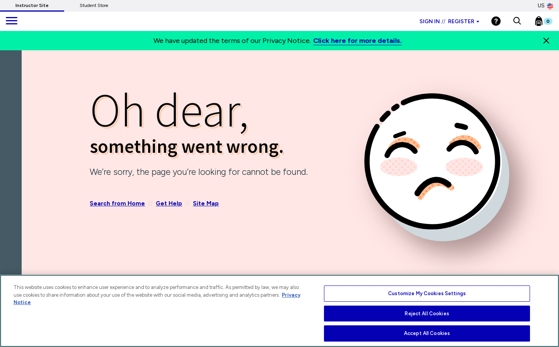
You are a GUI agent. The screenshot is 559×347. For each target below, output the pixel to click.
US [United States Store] (545, 5)
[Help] (496, 21)
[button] (517, 21)
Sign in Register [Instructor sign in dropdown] (449, 21)
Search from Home (117, 203)
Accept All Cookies (427, 333)
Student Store (94, 5)
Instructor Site (32, 5)
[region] (279, 311)
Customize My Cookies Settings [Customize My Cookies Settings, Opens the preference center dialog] (427, 293)
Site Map (206, 203)
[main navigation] (11, 21)
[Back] (13, 96)
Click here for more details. (357, 40)
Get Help (169, 203)
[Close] (546, 40)
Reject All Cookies (427, 313)
